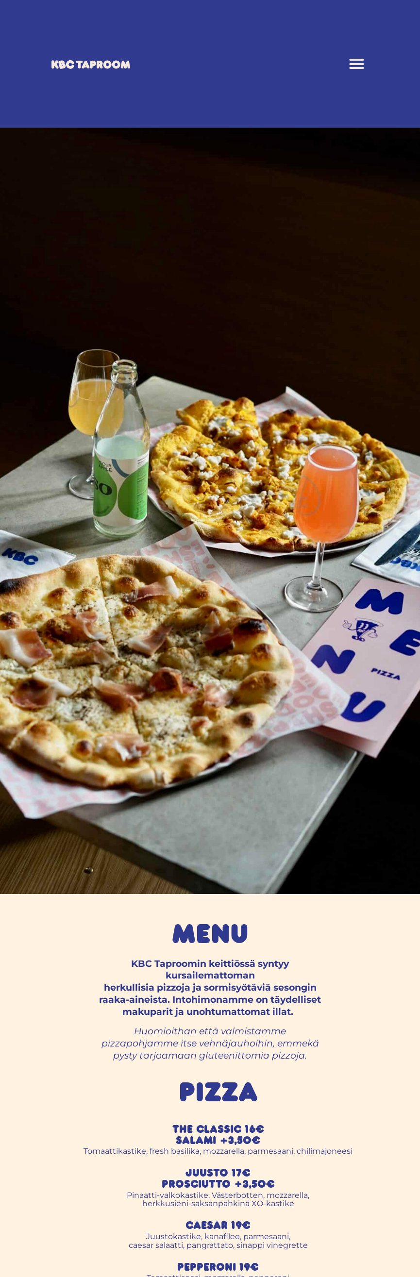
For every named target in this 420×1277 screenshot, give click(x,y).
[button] (357, 64)
